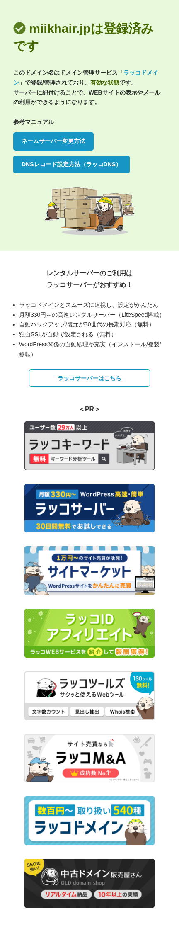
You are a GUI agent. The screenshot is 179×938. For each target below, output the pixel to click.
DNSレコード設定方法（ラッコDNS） (71, 164)
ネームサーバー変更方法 (53, 141)
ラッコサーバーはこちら (89, 378)
